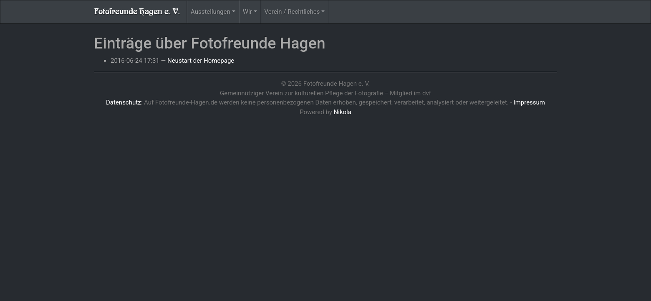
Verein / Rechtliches (292, 11)
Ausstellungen (210, 11)
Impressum (529, 102)
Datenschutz (123, 102)
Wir (247, 11)
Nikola (342, 112)
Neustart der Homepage (200, 60)
